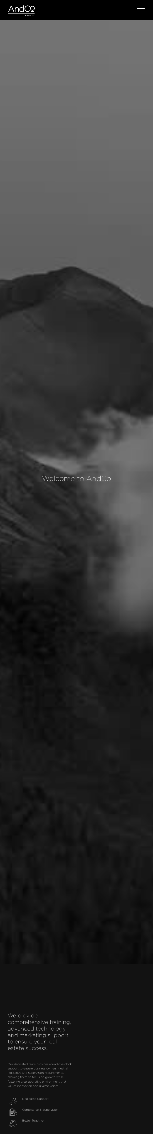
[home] (21, 10)
